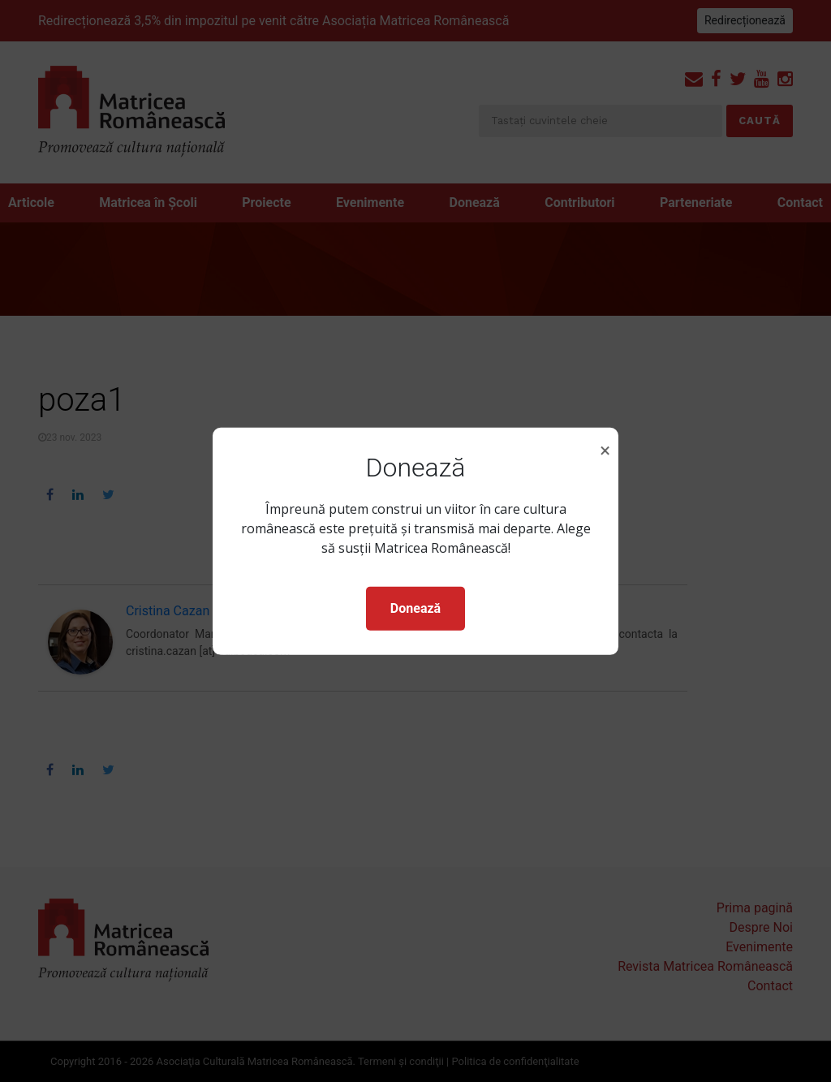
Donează (415, 608)
